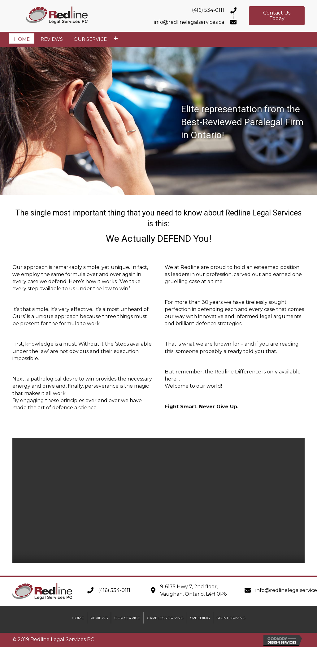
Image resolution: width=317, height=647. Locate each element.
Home (78, 617)
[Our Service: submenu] (115, 38)
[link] (21, 38)
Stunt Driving (230, 617)
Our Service (127, 617)
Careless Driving (165, 617)
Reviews (99, 617)
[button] (277, 15)
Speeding (200, 617)
